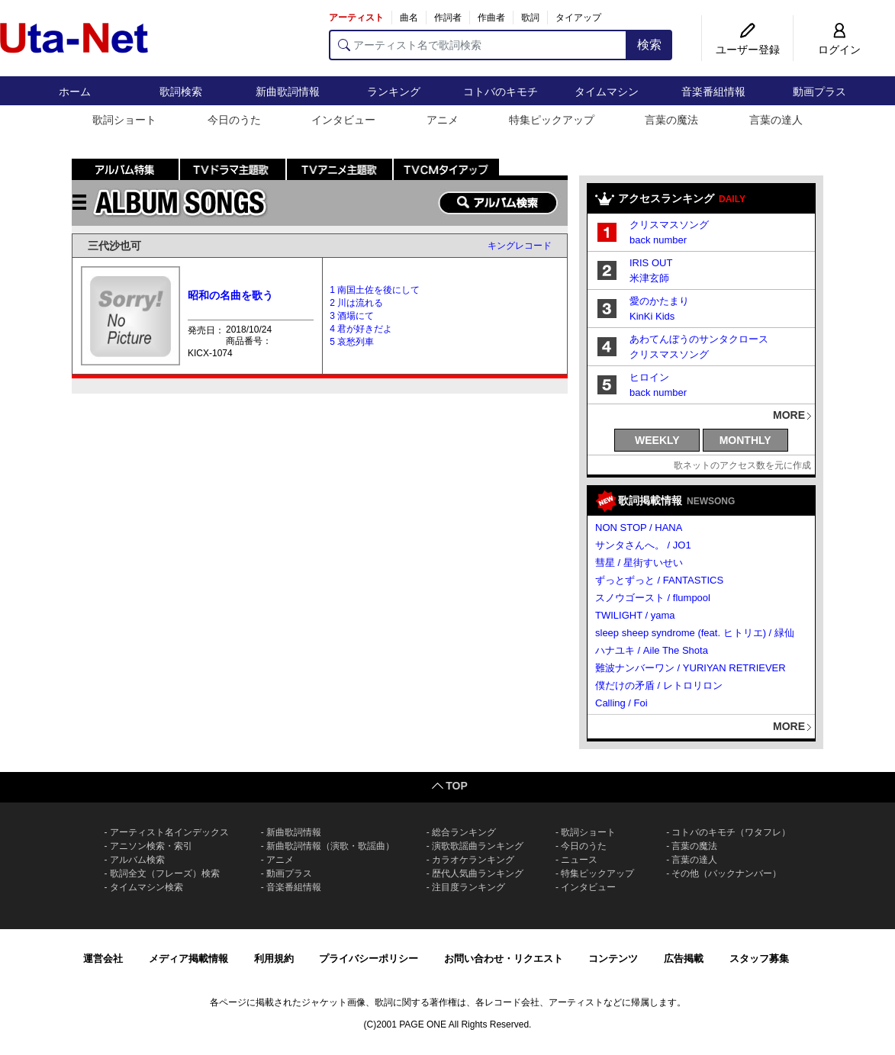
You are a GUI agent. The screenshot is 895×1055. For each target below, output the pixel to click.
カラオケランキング (473, 859)
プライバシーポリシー (368, 958)
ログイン (839, 49)
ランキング (393, 91)
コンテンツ (613, 958)
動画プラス (819, 91)
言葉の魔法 (671, 120)
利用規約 (274, 958)
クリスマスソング (669, 224)
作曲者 (491, 17)
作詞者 (448, 17)
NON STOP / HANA (638, 527)
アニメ (443, 120)
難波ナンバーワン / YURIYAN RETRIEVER (690, 668)
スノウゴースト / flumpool (652, 597)
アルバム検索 (137, 859)
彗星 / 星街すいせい (639, 562)
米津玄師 (649, 278)
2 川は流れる (356, 303)
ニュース (579, 859)
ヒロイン (649, 377)
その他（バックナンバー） (726, 873)
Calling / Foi (621, 703)
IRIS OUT (650, 263)
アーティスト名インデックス (169, 832)
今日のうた (234, 120)
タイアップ (578, 17)
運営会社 (103, 958)
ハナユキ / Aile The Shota (651, 650)
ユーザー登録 (748, 49)
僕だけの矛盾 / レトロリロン (659, 685)
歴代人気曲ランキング (477, 873)
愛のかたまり (659, 301)
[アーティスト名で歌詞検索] (478, 45)
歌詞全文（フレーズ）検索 (165, 873)
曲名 (409, 17)
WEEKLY (657, 440)
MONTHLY (745, 440)
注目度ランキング (468, 887)
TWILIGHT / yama (635, 615)
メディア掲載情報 (188, 958)
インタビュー (343, 120)
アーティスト (356, 17)
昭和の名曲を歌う (230, 295)
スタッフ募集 (759, 958)
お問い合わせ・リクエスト (503, 958)
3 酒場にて (352, 315)
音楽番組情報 (713, 91)
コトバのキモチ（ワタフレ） (730, 832)
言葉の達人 (776, 120)
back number (658, 240)
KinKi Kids (651, 316)
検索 (649, 44)
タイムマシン (607, 91)
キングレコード (520, 245)
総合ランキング (464, 832)
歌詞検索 (180, 91)
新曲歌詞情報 (288, 91)
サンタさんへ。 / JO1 (643, 545)
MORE (789, 415)
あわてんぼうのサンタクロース (698, 339)
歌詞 (530, 17)
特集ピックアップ (551, 120)
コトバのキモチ (500, 91)
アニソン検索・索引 (151, 846)
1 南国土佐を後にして (375, 290)
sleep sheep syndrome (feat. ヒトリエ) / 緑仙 (694, 632)
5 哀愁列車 (352, 341)
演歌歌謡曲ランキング (477, 846)
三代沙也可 (114, 246)
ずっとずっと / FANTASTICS (659, 580)
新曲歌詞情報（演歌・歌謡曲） (330, 846)
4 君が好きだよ (361, 328)
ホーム (75, 91)
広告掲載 (683, 958)
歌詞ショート (124, 120)
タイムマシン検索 (146, 887)
